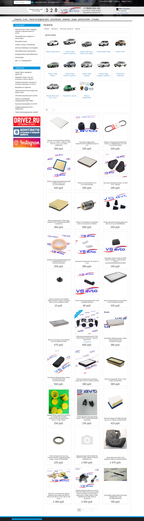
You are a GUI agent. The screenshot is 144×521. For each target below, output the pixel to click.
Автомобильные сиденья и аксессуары (24, 37)
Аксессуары (19, 57)
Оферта (124, 1)
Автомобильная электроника (25, 51)
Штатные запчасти (66, 29)
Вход (129, 1)
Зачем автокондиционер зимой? (26, 112)
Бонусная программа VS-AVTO (26, 104)
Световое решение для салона (26, 95)
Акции (74, 19)
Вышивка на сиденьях (23, 87)
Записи (19, 68)
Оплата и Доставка (105, 1)
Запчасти (54, 29)
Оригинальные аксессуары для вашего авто (26, 91)
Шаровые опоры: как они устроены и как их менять (24, 78)
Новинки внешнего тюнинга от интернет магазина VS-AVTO (26, 83)
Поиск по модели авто (39, 19)
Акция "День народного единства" (23, 73)
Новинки (66, 19)
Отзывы (95, 19)
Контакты (117, 1)
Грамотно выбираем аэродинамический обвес (24, 99)
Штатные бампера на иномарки (26, 48)
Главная (17, 19)
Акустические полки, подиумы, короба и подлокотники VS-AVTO (26, 31)
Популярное (55, 19)
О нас (25, 19)
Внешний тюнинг (21, 41)
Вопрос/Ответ (84, 19)
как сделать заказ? (123, 13)
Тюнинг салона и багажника (25, 44)
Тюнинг (46, 29)
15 (50, 110)
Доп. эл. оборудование (23, 60)
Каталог (20, 25)
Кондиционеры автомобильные (26, 54)
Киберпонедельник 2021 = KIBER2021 (24, 108)
